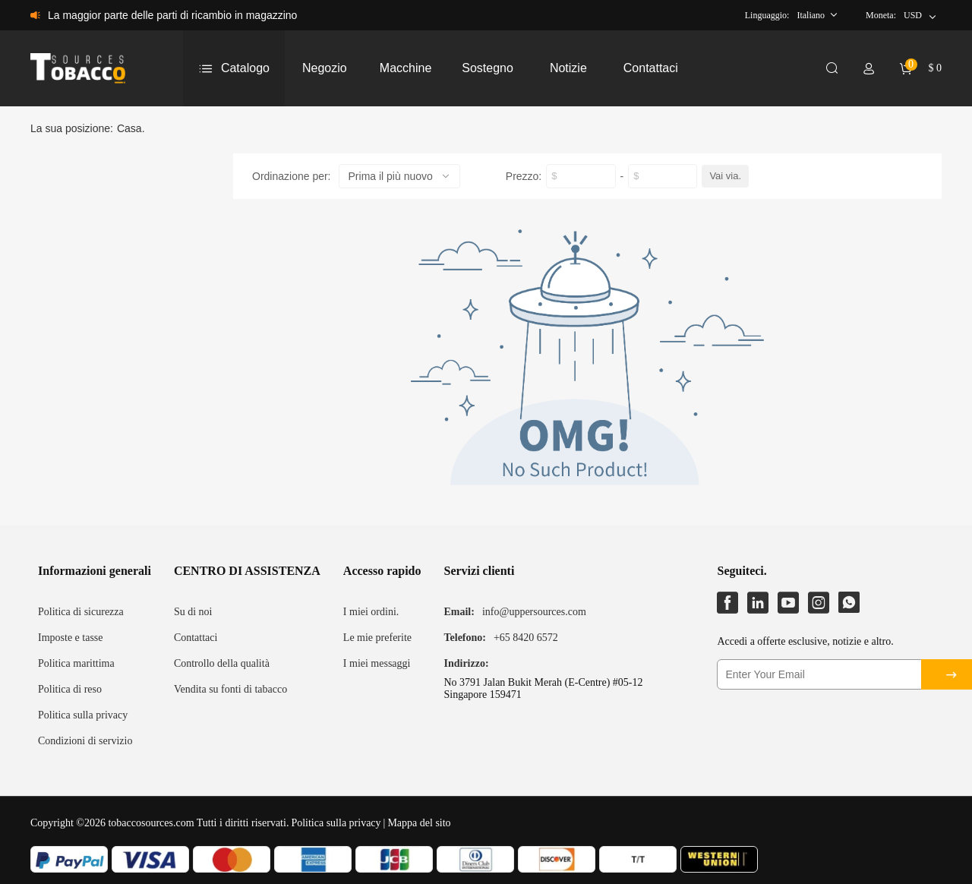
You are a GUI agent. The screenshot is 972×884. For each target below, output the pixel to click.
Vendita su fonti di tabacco (230, 689)
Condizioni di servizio (85, 741)
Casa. (131, 128)
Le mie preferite (377, 637)
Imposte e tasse (70, 637)
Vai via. (725, 176)
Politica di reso (70, 689)
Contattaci (196, 637)
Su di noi (193, 611)
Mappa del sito (418, 823)
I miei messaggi (377, 663)
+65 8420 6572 (526, 637)
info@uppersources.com (534, 611)
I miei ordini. (371, 611)
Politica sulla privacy (83, 715)
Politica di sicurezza (81, 611)
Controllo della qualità (222, 663)
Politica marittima (76, 663)
